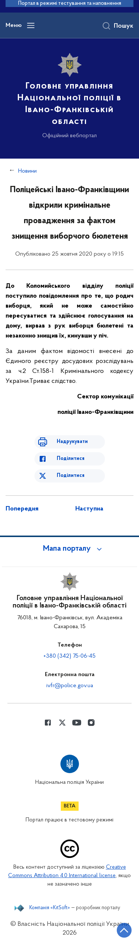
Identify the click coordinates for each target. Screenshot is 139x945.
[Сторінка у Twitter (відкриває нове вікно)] (62, 722)
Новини (27, 171)
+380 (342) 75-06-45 (69, 656)
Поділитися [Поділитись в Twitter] (71, 475)
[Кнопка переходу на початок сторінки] (124, 930)
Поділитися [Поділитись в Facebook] (71, 458)
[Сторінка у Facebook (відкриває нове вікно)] (47, 722)
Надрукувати (72, 441)
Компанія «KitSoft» (49, 908)
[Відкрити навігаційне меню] (30, 25)
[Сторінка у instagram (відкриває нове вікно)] (91, 722)
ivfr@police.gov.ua (69, 686)
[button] (70, 548)
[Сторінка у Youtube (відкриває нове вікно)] (76, 722)
